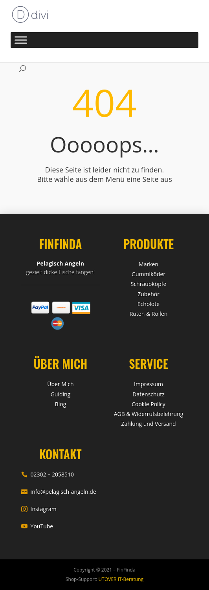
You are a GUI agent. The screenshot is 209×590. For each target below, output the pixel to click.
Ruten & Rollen (149, 313)
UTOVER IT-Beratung (120, 579)
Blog (60, 404)
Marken (148, 264)
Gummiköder (148, 274)
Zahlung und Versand (148, 423)
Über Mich (60, 384)
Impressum (148, 384)
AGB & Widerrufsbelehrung (148, 414)
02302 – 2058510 (47, 474)
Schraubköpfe (149, 284)
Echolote (149, 304)
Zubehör (149, 294)
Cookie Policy (148, 404)
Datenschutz (148, 394)
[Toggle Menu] (21, 40)
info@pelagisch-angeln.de (58, 491)
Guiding (61, 394)
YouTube (37, 526)
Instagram (39, 509)
